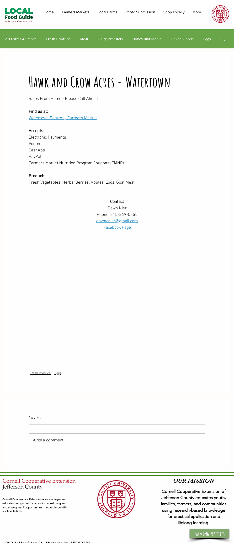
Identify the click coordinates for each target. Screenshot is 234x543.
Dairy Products (110, 39)
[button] (223, 39)
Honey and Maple (147, 39)
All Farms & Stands (21, 39)
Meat (84, 39)
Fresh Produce (58, 39)
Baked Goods (182, 39)
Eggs (207, 39)
